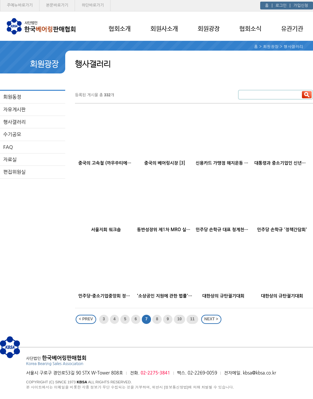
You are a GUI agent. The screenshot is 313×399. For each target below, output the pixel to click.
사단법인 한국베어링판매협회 (41, 26)
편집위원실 (14, 171)
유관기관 (292, 29)
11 (192, 319)
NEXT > (211, 319)
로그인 (281, 6)
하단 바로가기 (93, 5)
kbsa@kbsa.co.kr (259, 373)
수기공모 (12, 134)
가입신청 (300, 6)
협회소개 (120, 29)
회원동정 (12, 96)
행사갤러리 (14, 122)
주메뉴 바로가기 (20, 5)
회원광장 (209, 29)
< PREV (86, 319)
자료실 (10, 159)
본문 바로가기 (57, 5)
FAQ (8, 147)
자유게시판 (14, 109)
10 (179, 319)
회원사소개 (164, 29)
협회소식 (250, 29)
